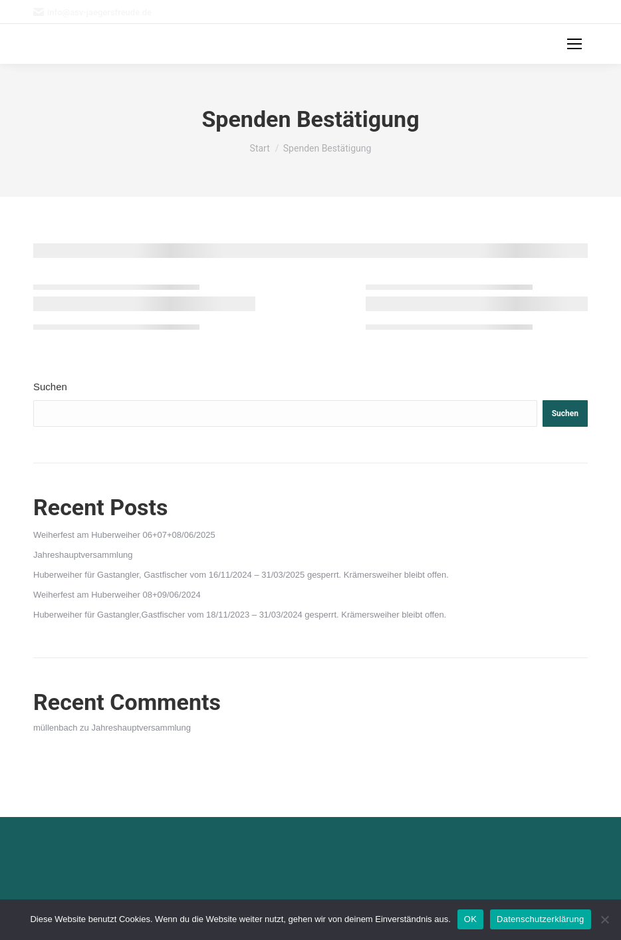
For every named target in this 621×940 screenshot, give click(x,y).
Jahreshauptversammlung (83, 555)
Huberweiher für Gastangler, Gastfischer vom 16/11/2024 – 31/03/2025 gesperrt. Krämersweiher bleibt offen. (241, 575)
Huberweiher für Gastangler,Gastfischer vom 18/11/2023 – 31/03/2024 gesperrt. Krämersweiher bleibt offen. (239, 615)
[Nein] (604, 919)
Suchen (50, 386)
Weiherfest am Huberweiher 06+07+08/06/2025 (124, 535)
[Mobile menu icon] (574, 44)
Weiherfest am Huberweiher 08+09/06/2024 (117, 595)
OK (470, 919)
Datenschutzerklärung (540, 919)
